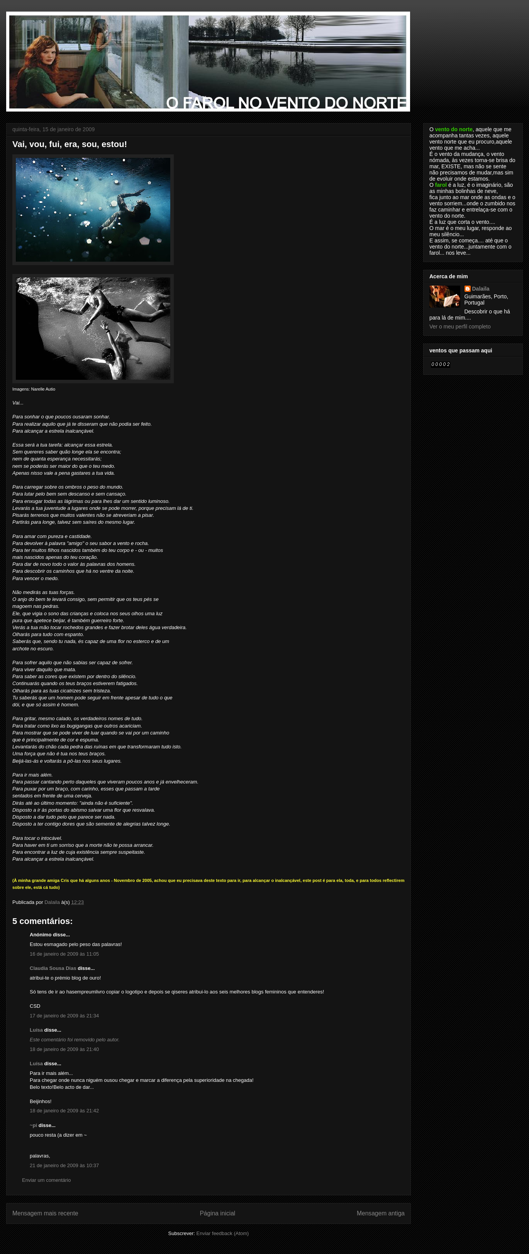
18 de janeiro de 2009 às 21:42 (64, 1111)
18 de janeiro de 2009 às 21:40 (64, 1049)
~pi (33, 1125)
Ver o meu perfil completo (460, 326)
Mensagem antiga (381, 1213)
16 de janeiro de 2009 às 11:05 (64, 954)
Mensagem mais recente (45, 1213)
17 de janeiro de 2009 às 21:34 (64, 1016)
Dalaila (481, 289)
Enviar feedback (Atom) (223, 1233)
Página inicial (217, 1213)
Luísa (36, 1030)
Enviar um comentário (46, 1180)
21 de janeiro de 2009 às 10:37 (64, 1165)
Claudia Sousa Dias (53, 968)
